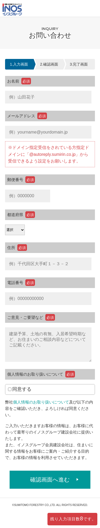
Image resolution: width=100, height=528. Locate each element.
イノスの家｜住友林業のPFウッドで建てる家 (12, 10)
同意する (19, 389)
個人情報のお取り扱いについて (41, 402)
